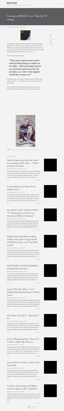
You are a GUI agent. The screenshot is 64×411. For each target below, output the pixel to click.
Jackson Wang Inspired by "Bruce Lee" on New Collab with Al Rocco (23, 340)
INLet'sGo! (12, 3)
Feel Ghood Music (52, 39)
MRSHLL (26, 149)
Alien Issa (51, 36)
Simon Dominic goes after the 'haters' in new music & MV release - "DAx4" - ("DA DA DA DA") (23, 163)
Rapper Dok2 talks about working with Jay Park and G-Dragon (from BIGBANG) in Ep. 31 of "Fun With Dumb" (22, 240)
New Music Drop (52, 44)
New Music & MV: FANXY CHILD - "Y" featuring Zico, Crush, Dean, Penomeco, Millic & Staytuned (23, 213)
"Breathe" (18, 81)
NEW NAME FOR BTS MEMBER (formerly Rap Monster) (22, 267)
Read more (38, 203)
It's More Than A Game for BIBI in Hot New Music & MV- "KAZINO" (22, 387)
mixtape (51, 40)
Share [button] (43, 149)
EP (14, 149)
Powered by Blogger (32, 406)
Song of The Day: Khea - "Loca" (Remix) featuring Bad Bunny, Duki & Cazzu (23, 292)
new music (51, 43)
